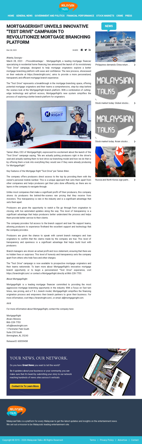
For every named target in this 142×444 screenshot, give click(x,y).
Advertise (122, 440)
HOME (11, 15)
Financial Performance (80, 15)
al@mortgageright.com (72, 298)
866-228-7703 (74, 273)
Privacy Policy (107, 440)
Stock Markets (105, 15)
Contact (135, 440)
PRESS (128, 15)
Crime (119, 15)
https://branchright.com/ (39, 74)
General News (24, 15)
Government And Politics (49, 15)
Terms (93, 440)
